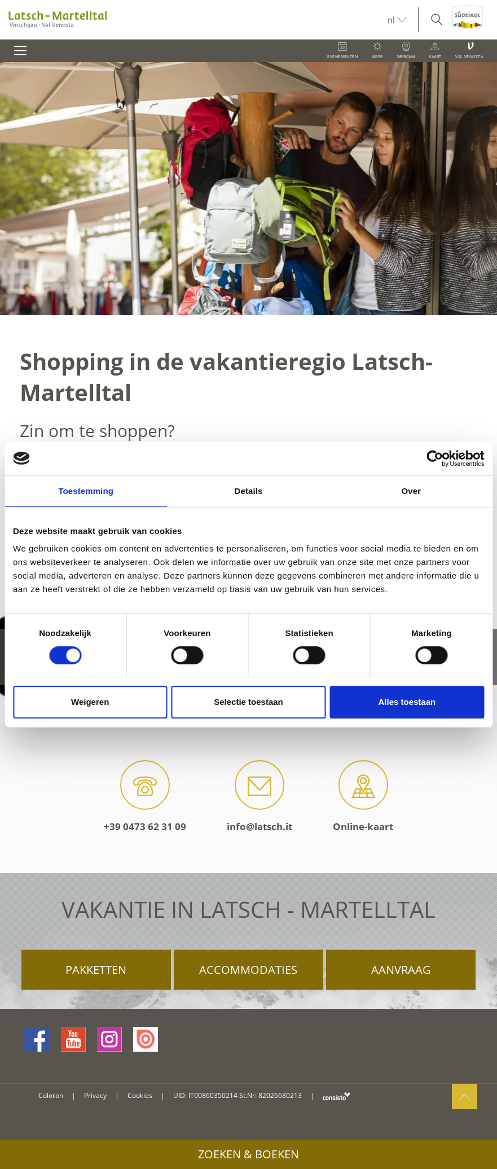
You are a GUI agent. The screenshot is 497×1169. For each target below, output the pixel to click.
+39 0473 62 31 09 (145, 796)
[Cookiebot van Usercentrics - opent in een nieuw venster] (434, 458)
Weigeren (90, 702)
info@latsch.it (259, 796)
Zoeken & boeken (248, 1154)
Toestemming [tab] (85, 491)
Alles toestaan (407, 702)
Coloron (50, 1095)
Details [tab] (249, 491)
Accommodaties (248, 969)
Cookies (139, 1095)
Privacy (95, 1095)
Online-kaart (363, 796)
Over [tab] (411, 491)
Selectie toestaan (248, 702)
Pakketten (95, 969)
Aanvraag (401, 969)
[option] (248, 188)
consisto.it (336, 1096)
